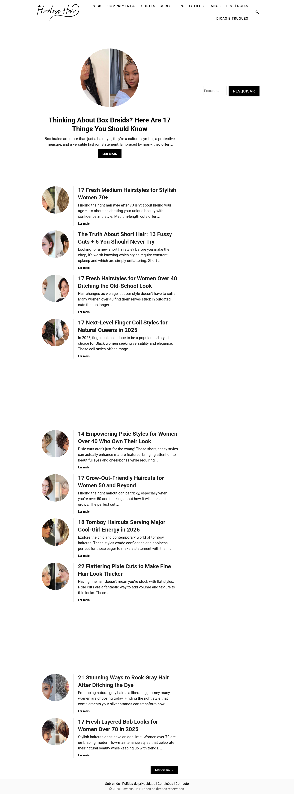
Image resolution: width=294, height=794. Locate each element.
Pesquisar (244, 91)
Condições (165, 784)
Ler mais (111, 154)
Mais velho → (164, 770)
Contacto (182, 784)
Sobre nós (112, 784)
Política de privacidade (138, 784)
